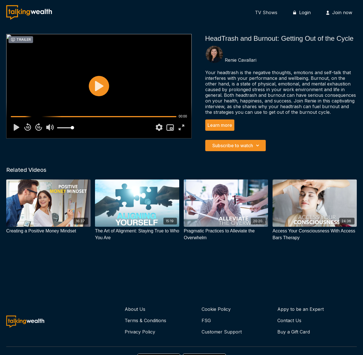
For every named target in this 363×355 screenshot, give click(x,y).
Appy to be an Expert (300, 309)
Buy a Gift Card (293, 332)
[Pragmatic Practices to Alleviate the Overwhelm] (226, 234)
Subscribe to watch (236, 145)
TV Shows (266, 12)
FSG (206, 320)
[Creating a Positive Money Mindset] (48, 231)
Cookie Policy (216, 309)
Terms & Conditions (145, 320)
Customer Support (222, 332)
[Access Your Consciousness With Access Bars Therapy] (315, 234)
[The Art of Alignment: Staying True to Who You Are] (137, 234)
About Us (135, 309)
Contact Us (289, 320)
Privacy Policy (140, 332)
